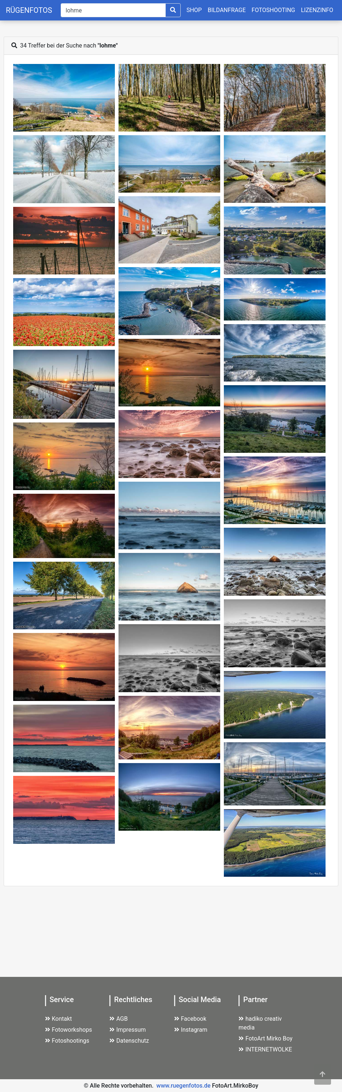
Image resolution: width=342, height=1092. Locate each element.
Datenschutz (129, 1040)
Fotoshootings (67, 1040)
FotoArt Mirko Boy (265, 1038)
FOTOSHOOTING (273, 10)
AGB (118, 1018)
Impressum (127, 1029)
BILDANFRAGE (227, 10)
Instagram (190, 1029)
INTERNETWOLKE (265, 1049)
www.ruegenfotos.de (184, 1085)
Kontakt (58, 1018)
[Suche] (113, 10)
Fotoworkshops (68, 1029)
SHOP (194, 10)
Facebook (190, 1018)
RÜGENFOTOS (29, 10)
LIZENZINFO (317, 10)
